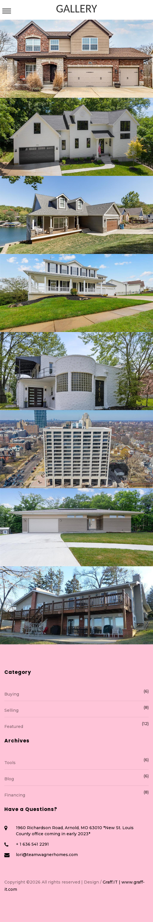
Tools (76, 762)
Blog (76, 778)
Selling (76, 710)
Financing (76, 795)
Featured (76, 726)
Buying (76, 694)
